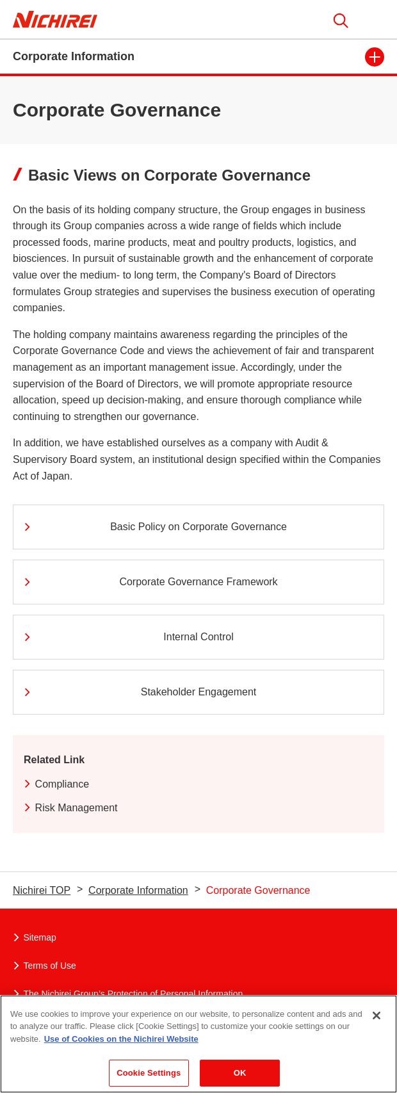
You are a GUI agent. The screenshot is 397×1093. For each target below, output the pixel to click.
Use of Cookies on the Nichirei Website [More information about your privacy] (121, 1039)
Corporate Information (138, 890)
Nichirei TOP (41, 890)
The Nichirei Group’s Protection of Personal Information (128, 994)
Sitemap (34, 937)
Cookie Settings (149, 1073)
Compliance (56, 784)
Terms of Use (44, 965)
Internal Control (127, 636)
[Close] (376, 1015)
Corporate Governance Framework (149, 581)
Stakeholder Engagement (139, 691)
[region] (198, 1044)
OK (240, 1073)
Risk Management (71, 807)
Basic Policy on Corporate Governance (154, 526)
